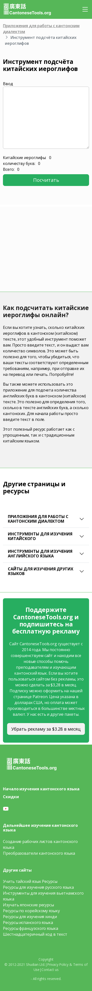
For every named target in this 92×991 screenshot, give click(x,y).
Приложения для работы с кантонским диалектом (38, 519)
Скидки (11, 796)
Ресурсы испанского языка (28, 922)
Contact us (49, 969)
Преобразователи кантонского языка (39, 853)
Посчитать (46, 180)
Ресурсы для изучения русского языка (38, 887)
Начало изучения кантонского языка (41, 789)
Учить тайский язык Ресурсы (30, 881)
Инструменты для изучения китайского (40, 536)
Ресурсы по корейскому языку (31, 910)
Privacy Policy (57, 964)
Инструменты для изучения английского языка (40, 554)
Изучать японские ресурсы (28, 905)
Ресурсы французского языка (30, 928)
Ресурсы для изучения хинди (30, 916)
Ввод (8, 83)
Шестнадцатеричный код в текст (35, 934)
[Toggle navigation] (85, 9)
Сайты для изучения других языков (40, 571)
